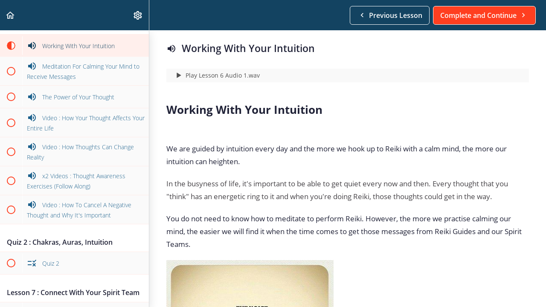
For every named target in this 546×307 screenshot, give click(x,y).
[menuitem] (138, 15)
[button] (10, 15)
